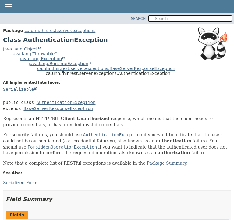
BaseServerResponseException (58, 108)
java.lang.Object (20, 48)
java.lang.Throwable (33, 53)
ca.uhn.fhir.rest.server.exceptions (59, 30)
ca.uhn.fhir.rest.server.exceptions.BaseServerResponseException (106, 68)
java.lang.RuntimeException (58, 63)
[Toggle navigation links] (8, 7)
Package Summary (166, 163)
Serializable (18, 89)
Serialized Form (20, 182)
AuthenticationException (66, 102)
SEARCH (138, 18)
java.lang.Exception (41, 58)
